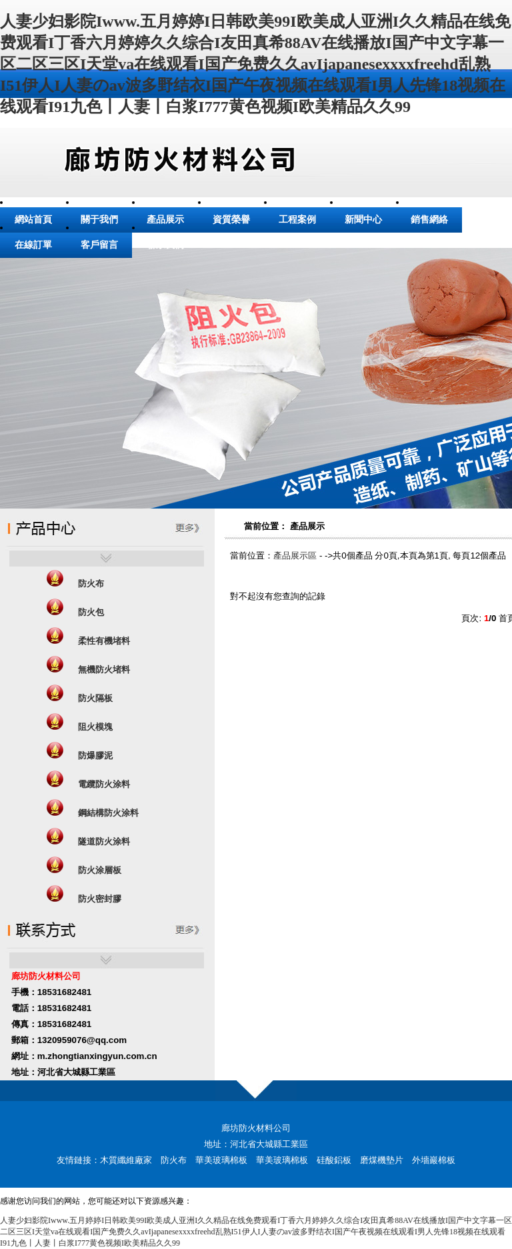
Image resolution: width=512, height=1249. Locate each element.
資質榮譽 (231, 220)
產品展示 (165, 220)
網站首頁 (33, 220)
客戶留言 (99, 245)
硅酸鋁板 (334, 1160)
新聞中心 (363, 220)
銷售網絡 (429, 220)
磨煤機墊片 (381, 1160)
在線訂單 (33, 245)
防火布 (174, 1160)
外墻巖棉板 (433, 1160)
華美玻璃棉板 (221, 1160)
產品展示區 (295, 556)
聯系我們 (165, 245)
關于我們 (99, 220)
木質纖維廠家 (126, 1160)
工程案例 (297, 220)
